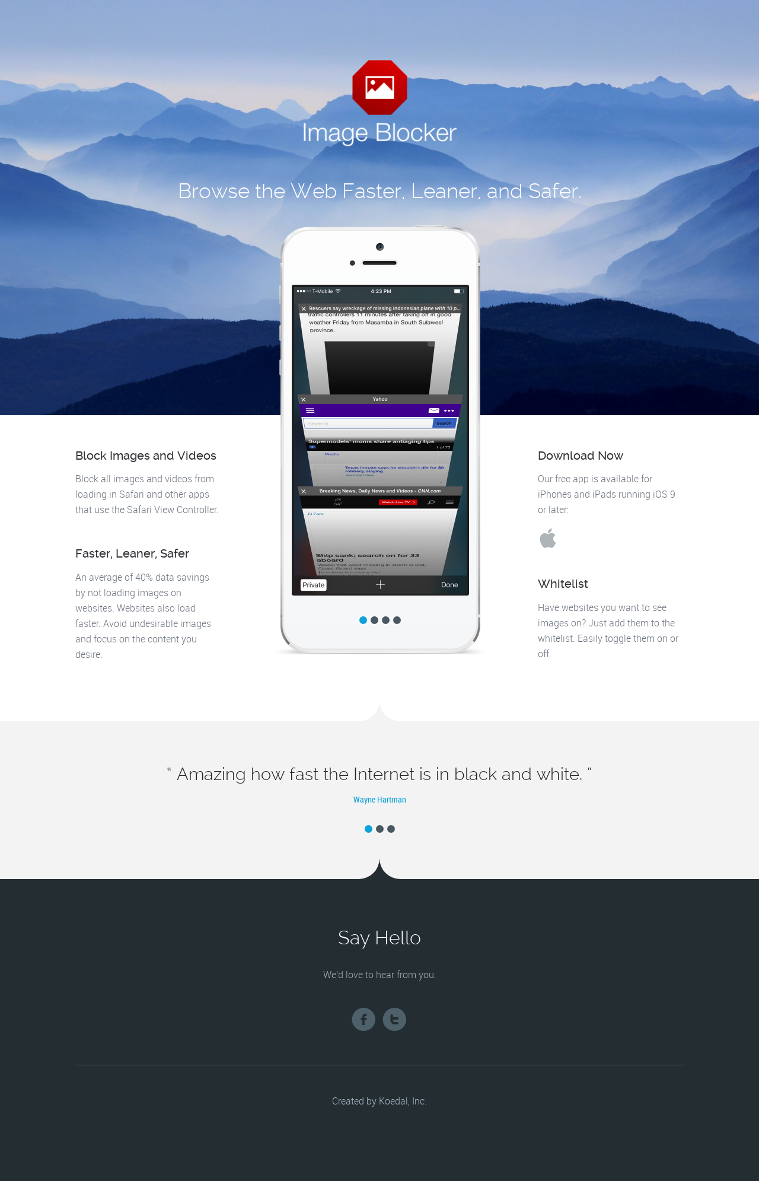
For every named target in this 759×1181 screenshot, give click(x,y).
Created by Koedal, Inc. (379, 1102)
